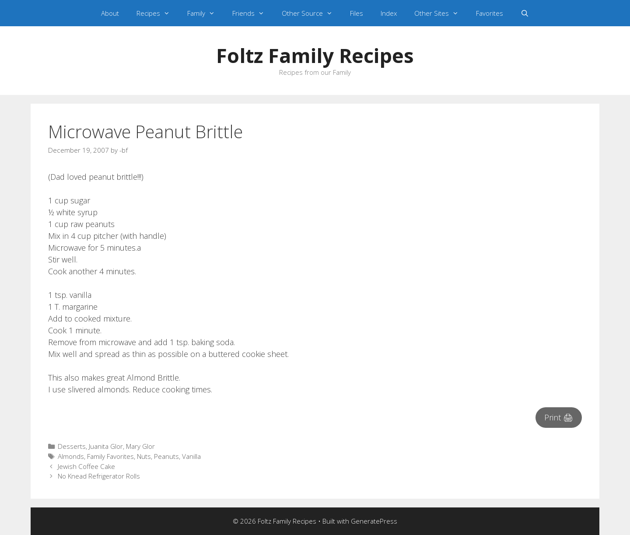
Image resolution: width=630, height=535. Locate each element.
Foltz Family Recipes (315, 55)
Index (389, 13)
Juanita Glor (106, 446)
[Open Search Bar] (525, 13)
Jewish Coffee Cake (86, 466)
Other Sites (440, 13)
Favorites (489, 13)
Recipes (157, 13)
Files (356, 13)
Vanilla (191, 456)
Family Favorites (110, 456)
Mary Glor (140, 446)
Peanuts (166, 456)
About (110, 13)
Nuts (144, 456)
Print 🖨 (558, 417)
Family (205, 13)
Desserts (72, 446)
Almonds (71, 456)
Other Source (311, 13)
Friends (252, 13)
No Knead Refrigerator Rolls (99, 476)
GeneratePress (374, 521)
